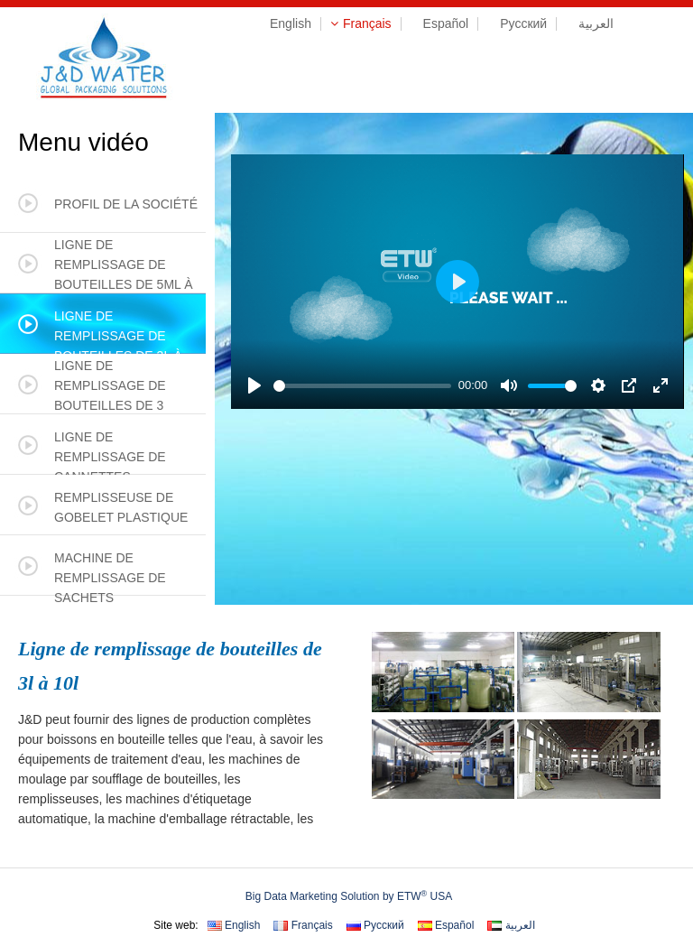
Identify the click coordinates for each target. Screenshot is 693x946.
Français (361, 24)
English (284, 24)
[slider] (362, 385)
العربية (590, 24)
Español (440, 24)
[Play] (254, 385)
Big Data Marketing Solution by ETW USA (348, 896)
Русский (517, 24)
